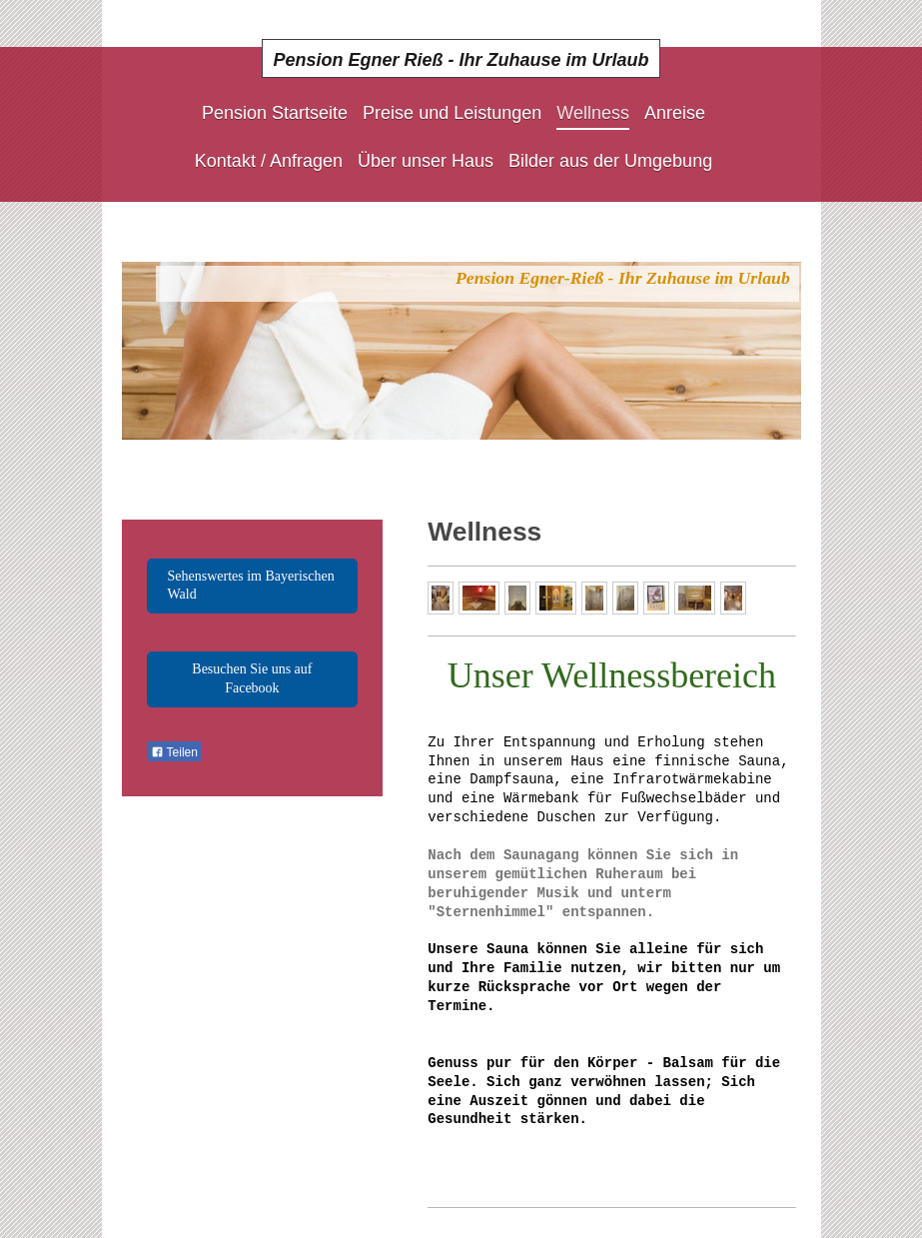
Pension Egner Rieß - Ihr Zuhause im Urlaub (460, 60)
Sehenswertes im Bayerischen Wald (251, 586)
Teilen (174, 752)
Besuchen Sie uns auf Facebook (252, 678)
